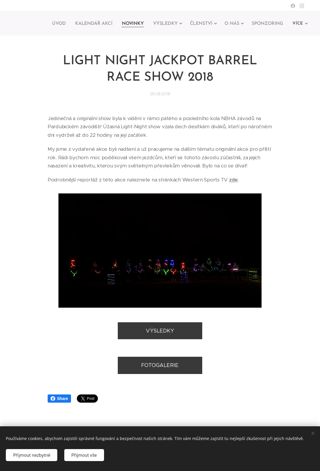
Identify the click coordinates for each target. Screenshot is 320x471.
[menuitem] (63, 23)
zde (233, 179)
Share (59, 398)
